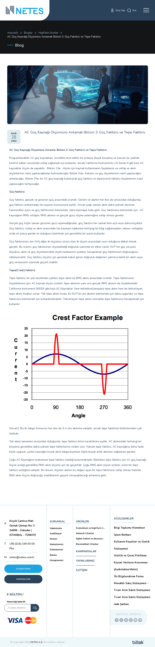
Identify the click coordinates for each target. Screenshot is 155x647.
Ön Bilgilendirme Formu (128, 576)
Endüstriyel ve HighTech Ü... (90, 527)
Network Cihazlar (85, 533)
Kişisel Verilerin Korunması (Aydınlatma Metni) (130, 565)
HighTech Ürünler (48, 33)
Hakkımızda (56, 528)
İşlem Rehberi (122, 534)
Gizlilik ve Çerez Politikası (130, 555)
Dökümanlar (56, 549)
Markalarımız (56, 543)
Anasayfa (12, 33)
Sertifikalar (56, 533)
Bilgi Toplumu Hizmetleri (129, 528)
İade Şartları (121, 603)
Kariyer (53, 538)
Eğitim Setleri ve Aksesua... (90, 538)
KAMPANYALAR (86, 551)
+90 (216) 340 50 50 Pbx (22, 546)
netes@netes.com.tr (21, 557)
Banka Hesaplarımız (56, 557)
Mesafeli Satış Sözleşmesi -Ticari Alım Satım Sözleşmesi (131, 586)
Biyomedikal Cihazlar (87, 543)
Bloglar (28, 33)
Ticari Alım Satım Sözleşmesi (131, 596)
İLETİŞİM (81, 570)
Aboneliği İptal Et (16, 601)
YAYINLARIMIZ (85, 560)
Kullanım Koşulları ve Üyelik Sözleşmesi (131, 545)
